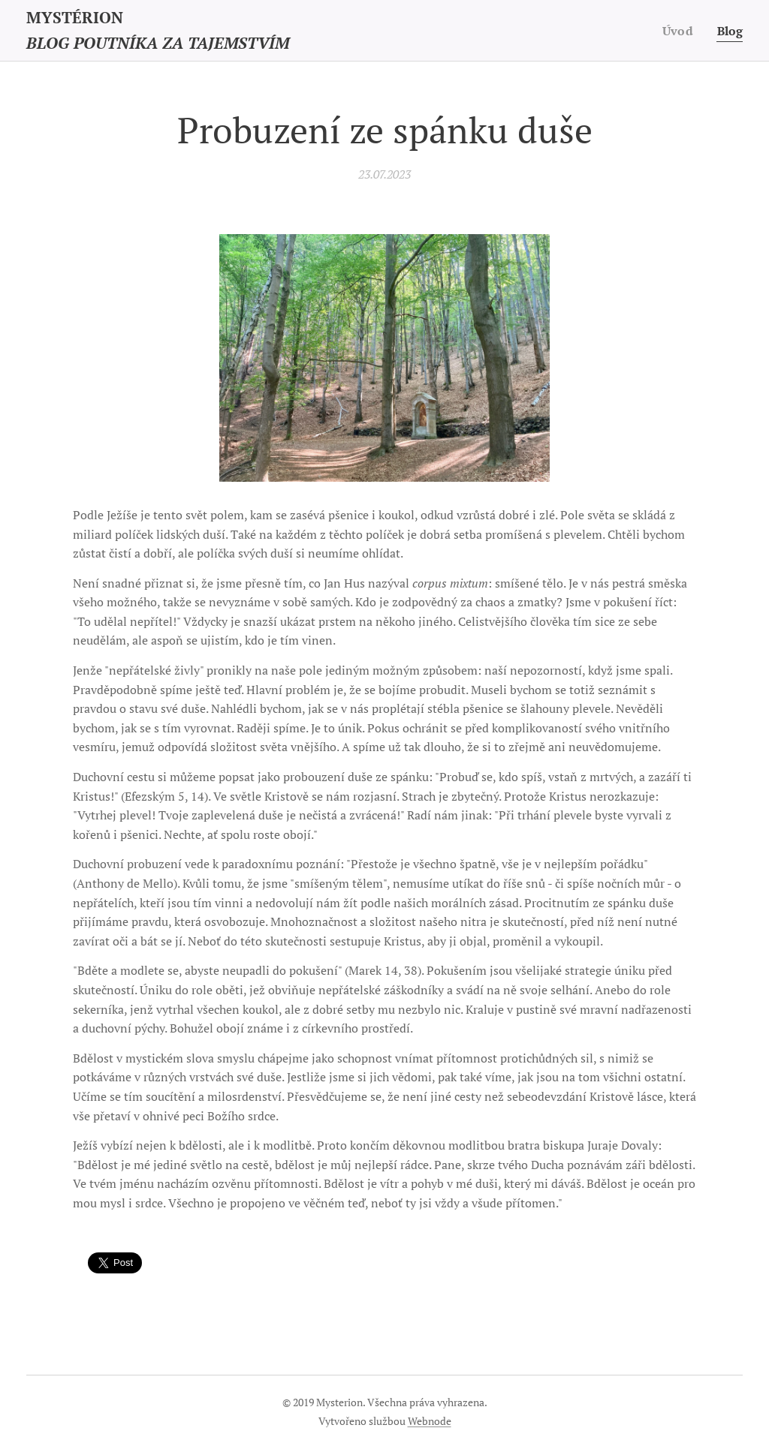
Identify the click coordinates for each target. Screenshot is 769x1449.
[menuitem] (679, 31)
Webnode (429, 1421)
